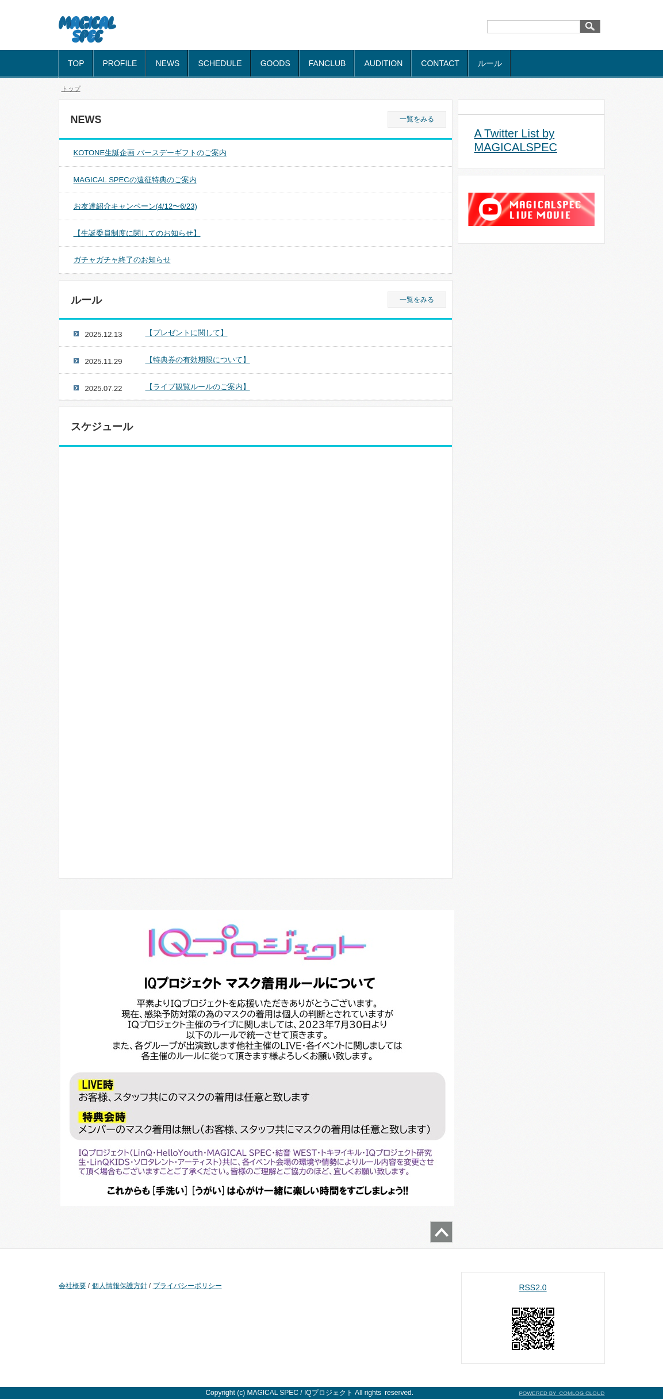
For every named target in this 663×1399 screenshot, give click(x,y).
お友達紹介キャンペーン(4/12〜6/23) (135, 206)
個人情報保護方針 (119, 1286)
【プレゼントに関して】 (186, 332)
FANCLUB (327, 63)
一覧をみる (417, 119)
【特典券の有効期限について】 (197, 359)
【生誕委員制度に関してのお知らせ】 (137, 233)
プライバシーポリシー (187, 1286)
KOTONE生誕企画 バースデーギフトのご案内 (150, 152)
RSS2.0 (532, 1287)
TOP (76, 63)
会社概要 (72, 1286)
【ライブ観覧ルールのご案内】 (197, 386)
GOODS (275, 63)
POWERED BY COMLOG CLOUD (561, 1393)
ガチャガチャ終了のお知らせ (122, 259)
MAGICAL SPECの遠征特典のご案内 (135, 179)
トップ (71, 88)
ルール (490, 63)
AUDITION (383, 63)
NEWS (167, 63)
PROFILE (120, 63)
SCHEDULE (220, 63)
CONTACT (440, 63)
